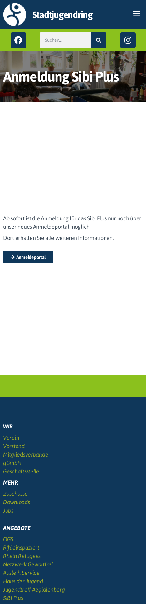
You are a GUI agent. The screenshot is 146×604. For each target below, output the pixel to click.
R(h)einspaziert (21, 547)
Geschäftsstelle (21, 471)
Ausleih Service (21, 572)
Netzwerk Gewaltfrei (28, 564)
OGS (8, 539)
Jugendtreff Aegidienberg (34, 589)
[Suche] (98, 40)
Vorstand (14, 446)
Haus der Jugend (23, 581)
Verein (11, 437)
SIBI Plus (13, 598)
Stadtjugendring (62, 14)
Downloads (16, 502)
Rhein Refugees (22, 556)
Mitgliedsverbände (25, 454)
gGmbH (12, 463)
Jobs (8, 510)
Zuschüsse (15, 493)
